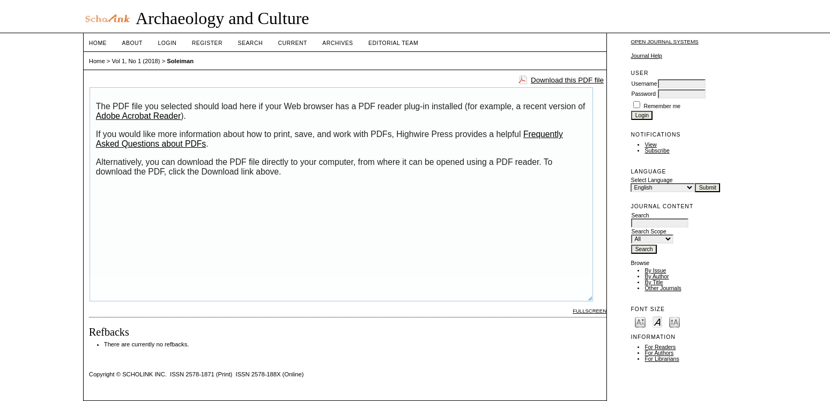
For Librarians (661, 359)
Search (250, 43)
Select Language (651, 180)
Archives (337, 43)
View (650, 145)
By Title (653, 282)
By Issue (655, 271)
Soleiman (180, 61)
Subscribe (656, 151)
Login (167, 43)
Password (643, 94)
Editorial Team (393, 43)
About (132, 43)
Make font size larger (674, 321)
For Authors (658, 353)
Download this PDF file (567, 80)
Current (292, 43)
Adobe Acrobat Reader (138, 115)
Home (98, 43)
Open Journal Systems (664, 41)
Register (207, 43)
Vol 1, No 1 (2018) (136, 61)
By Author (656, 276)
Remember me (661, 106)
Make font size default (657, 321)
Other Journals (662, 288)
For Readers (660, 347)
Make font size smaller (640, 321)
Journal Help (646, 56)
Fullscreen (589, 311)
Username (644, 84)
